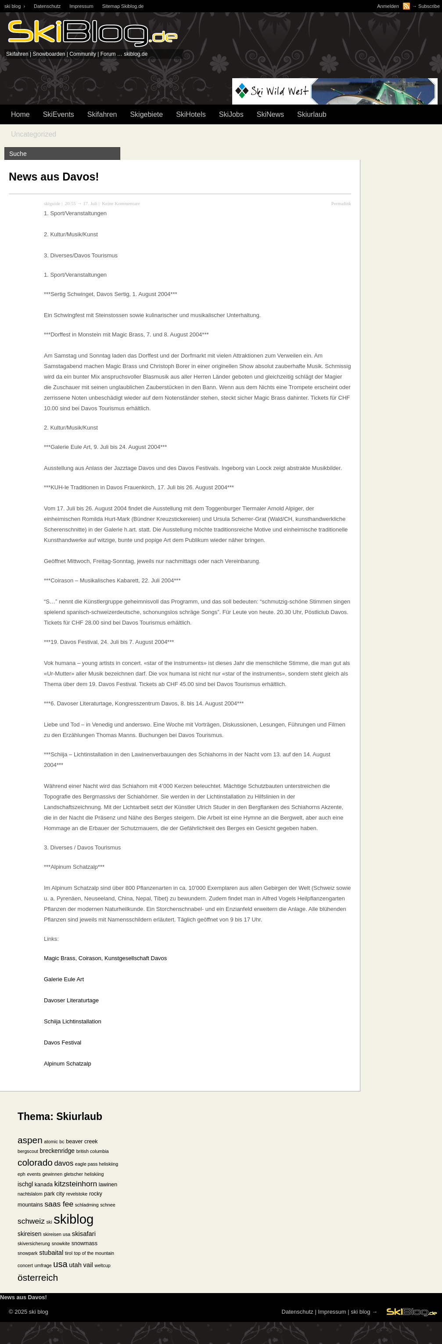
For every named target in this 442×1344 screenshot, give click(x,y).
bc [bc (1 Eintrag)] (61, 1141)
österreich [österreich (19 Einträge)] (38, 1277)
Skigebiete (146, 114)
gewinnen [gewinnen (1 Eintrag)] (52, 1174)
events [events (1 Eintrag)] (33, 1174)
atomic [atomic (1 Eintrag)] (50, 1141)
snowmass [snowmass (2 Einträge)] (84, 1243)
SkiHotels (191, 114)
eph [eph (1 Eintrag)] (21, 1174)
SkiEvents (58, 114)
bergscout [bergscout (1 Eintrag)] (28, 1151)
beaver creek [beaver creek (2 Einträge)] (81, 1141)
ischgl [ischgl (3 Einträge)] (25, 1184)
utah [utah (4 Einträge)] (75, 1264)
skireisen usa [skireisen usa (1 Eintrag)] (56, 1234)
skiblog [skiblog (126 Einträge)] (73, 1219)
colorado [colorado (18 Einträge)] (35, 1162)
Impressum (81, 6)
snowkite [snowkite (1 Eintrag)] (61, 1243)
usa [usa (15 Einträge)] (60, 1264)
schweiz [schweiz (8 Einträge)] (31, 1221)
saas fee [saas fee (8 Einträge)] (58, 1203)
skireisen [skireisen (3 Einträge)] (29, 1234)
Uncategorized (33, 134)
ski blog (360, 1311)
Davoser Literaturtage (71, 1000)
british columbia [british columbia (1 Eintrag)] (92, 1151)
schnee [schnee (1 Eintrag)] (107, 1204)
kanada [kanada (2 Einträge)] (44, 1184)
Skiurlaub (312, 114)
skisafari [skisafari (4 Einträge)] (84, 1233)
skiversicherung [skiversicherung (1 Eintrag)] (34, 1243)
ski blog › (14, 6)
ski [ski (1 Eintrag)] (49, 1222)
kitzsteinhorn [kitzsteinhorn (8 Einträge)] (75, 1183)
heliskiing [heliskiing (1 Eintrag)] (94, 1174)
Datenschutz (47, 6)
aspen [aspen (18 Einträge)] (30, 1140)
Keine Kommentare (121, 203)
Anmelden (388, 6)
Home (20, 114)
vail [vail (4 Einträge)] (88, 1264)
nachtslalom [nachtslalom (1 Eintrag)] (30, 1193)
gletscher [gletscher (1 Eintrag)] (73, 1174)
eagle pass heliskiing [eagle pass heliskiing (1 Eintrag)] (96, 1164)
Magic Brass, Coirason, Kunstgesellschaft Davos (105, 958)
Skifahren (102, 114)
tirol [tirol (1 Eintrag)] (68, 1253)
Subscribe (429, 6)
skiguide (52, 203)
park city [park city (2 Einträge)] (54, 1194)
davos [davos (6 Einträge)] (63, 1163)
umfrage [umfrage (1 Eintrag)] (43, 1265)
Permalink (341, 203)
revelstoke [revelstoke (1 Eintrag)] (77, 1193)
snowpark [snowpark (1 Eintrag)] (28, 1253)
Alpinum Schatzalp (67, 1063)
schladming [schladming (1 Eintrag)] (87, 1204)
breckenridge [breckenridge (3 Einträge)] (57, 1151)
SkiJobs (231, 114)
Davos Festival (62, 1042)
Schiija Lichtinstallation (72, 1021)
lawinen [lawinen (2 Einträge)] (108, 1184)
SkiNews (270, 114)
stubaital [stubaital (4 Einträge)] (51, 1252)
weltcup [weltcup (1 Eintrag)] (102, 1265)
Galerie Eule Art (64, 979)
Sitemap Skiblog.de (123, 6)
